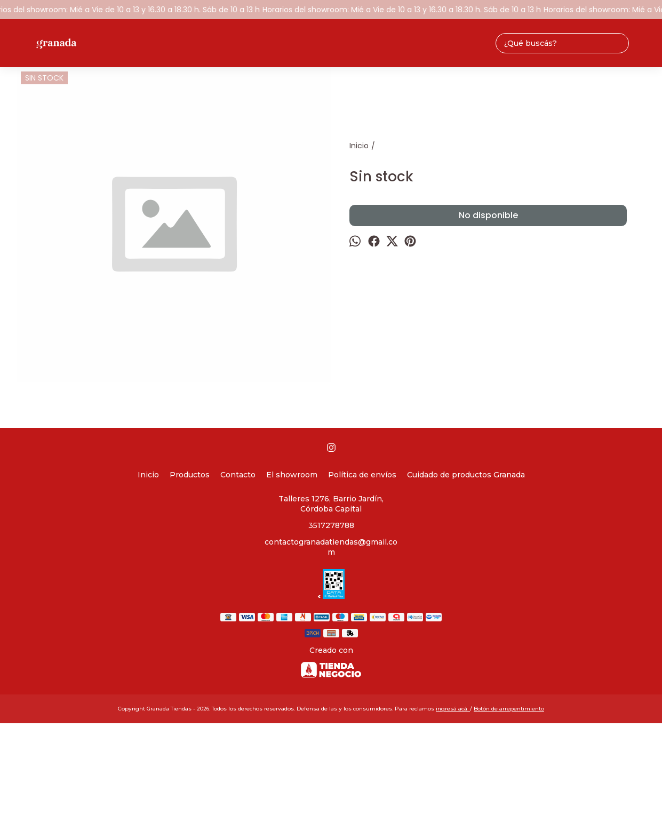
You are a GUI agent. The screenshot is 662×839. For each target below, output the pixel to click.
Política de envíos (362, 475)
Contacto (238, 475)
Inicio (148, 475)
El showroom (291, 475)
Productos (190, 475)
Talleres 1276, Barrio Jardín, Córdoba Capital (331, 504)
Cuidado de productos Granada (466, 475)
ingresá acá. (453, 708)
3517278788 (331, 525)
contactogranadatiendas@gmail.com (331, 547)
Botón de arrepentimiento (509, 708)
